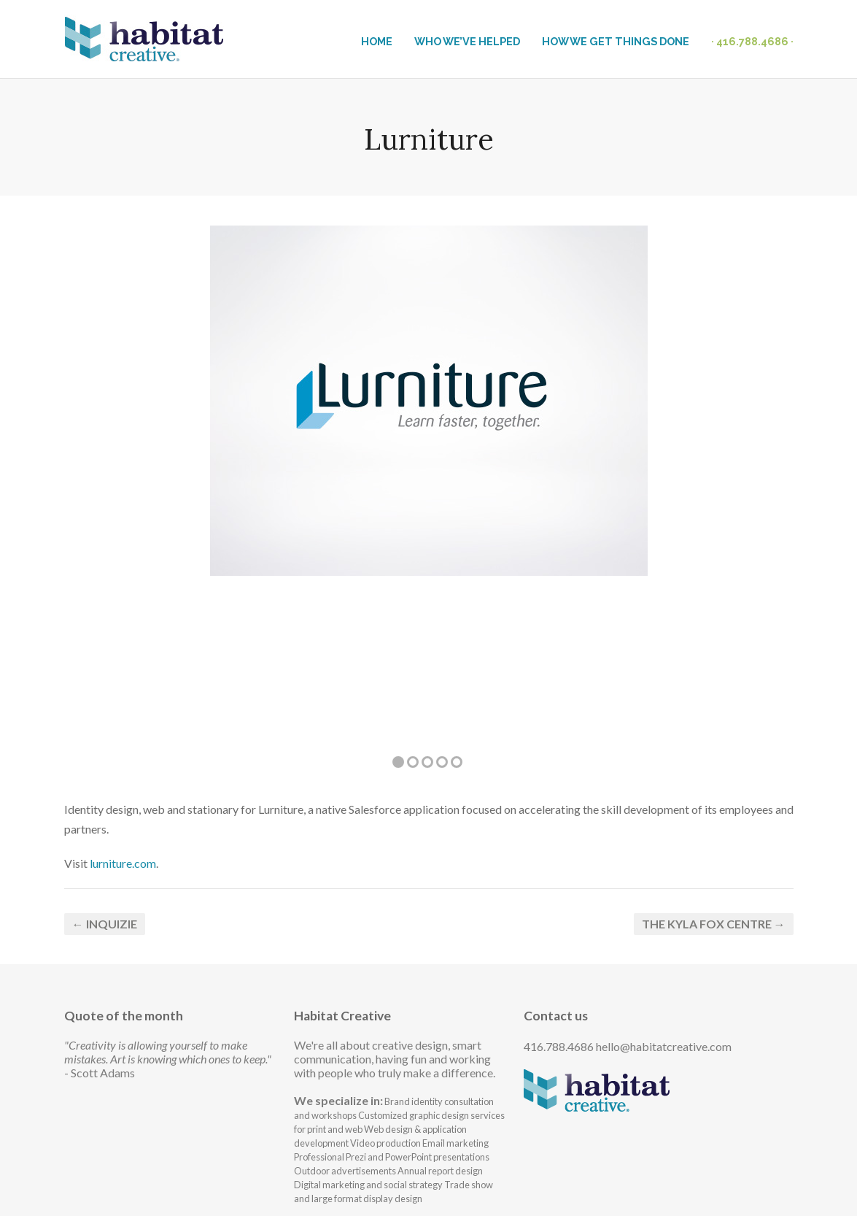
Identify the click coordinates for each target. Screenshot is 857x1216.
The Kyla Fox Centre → (714, 924)
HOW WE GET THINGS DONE (615, 41)
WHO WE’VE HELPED (467, 41)
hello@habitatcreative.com (664, 1046)
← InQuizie (104, 924)
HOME (376, 41)
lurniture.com (123, 863)
